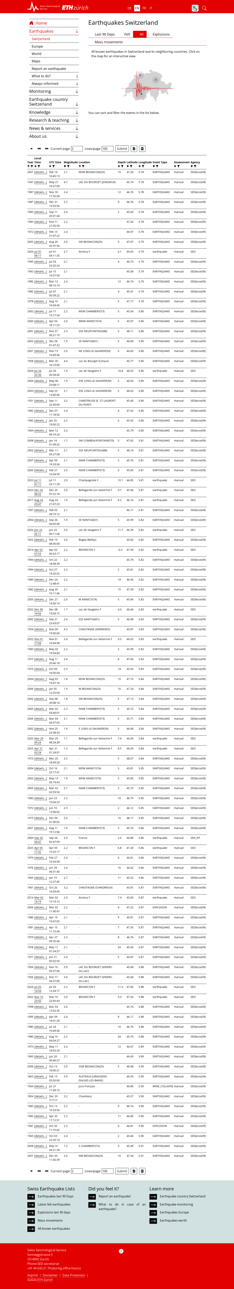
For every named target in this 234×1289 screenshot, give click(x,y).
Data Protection (73, 1275)
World (36, 53)
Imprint (32, 1275)
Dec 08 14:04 (38, 611)
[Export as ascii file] (142, 148)
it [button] (151, 8)
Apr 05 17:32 (38, 850)
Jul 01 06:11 (37, 253)
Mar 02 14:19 (38, 899)
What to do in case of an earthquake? (122, 1206)
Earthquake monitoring (176, 1204)
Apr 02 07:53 (38, 551)
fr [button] (144, 8)
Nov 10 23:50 (38, 999)
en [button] (137, 8)
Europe (37, 46)
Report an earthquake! (115, 1196)
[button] (43, 6)
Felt (125, 34)
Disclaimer (50, 1275)
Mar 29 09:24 (38, 740)
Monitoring (54, 91)
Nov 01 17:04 (38, 641)
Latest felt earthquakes (54, 1204)
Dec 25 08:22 (38, 492)
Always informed (55, 83)
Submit (122, 149)
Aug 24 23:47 (38, 502)
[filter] (31, 166)
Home (38, 23)
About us (54, 136)
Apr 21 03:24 (38, 750)
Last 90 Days (103, 34)
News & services (54, 128)
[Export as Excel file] (134, 148)
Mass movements (107, 42)
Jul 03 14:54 (37, 989)
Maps (36, 61)
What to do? (55, 76)
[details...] (40, 172)
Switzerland (41, 38)
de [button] (130, 8)
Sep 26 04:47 (38, 840)
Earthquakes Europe (174, 1212)
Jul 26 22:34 (37, 373)
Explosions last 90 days (54, 1212)
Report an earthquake (49, 68)
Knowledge (54, 112)
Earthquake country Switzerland (54, 101)
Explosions (160, 34)
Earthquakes (54, 31)
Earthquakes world (173, 1220)
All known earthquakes (54, 1228)
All (140, 34)
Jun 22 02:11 (38, 532)
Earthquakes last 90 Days (55, 1196)
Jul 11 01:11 (37, 482)
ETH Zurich (45, 1280)
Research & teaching (54, 120)
